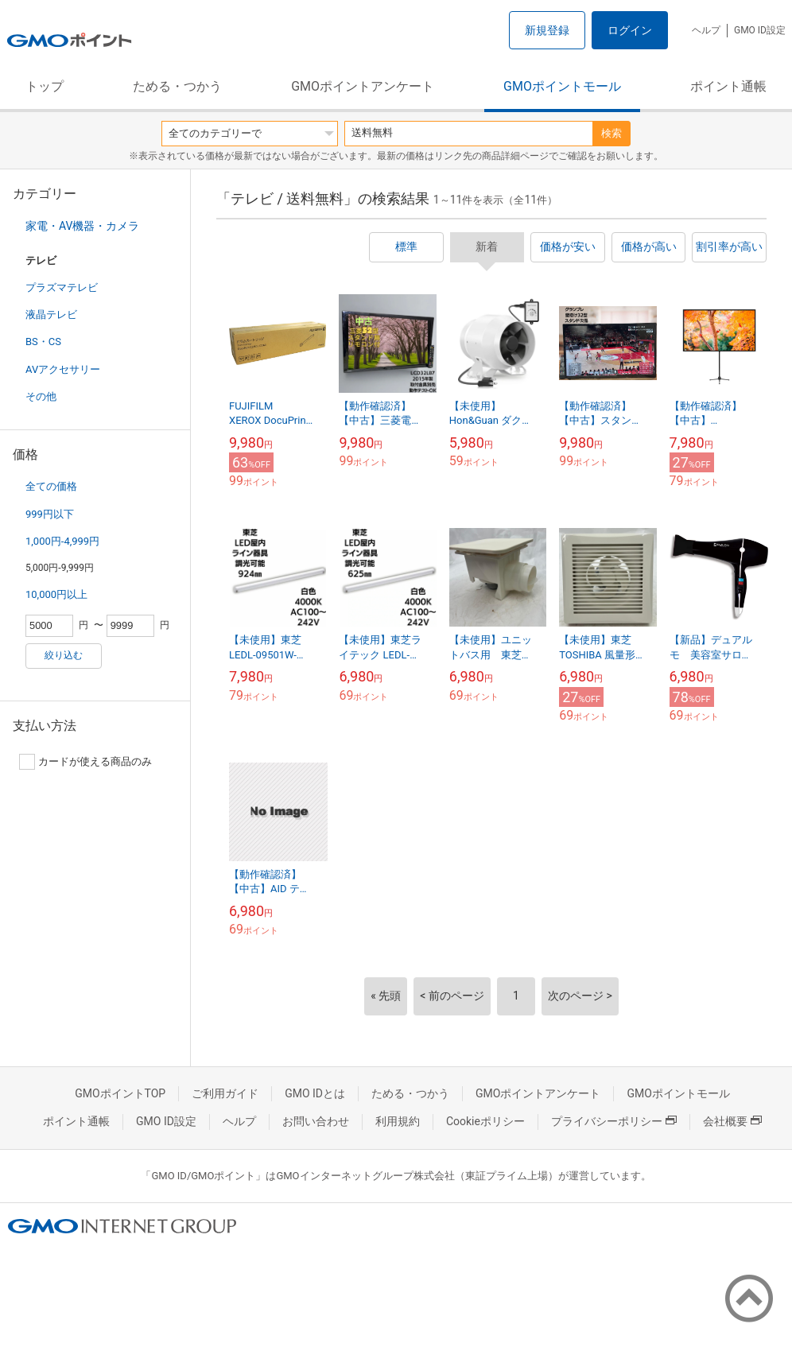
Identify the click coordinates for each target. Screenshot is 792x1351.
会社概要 (732, 1121)
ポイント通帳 (728, 86)
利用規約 (397, 1121)
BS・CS (43, 341)
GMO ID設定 (760, 30)
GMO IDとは (315, 1093)
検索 (611, 133)
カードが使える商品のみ (85, 762)
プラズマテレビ (61, 287)
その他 (40, 396)
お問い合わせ (315, 1121)
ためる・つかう (177, 86)
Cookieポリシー (485, 1121)
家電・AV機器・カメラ (82, 225)
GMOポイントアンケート (362, 86)
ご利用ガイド (225, 1093)
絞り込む (64, 655)
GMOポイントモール (562, 86)
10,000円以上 (56, 594)
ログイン (630, 30)
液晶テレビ (51, 314)
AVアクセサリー (62, 369)
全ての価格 (51, 486)
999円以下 (49, 514)
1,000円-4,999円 (62, 541)
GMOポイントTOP (120, 1093)
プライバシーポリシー (614, 1121)
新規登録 (547, 30)
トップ (44, 86)
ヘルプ (706, 30)
